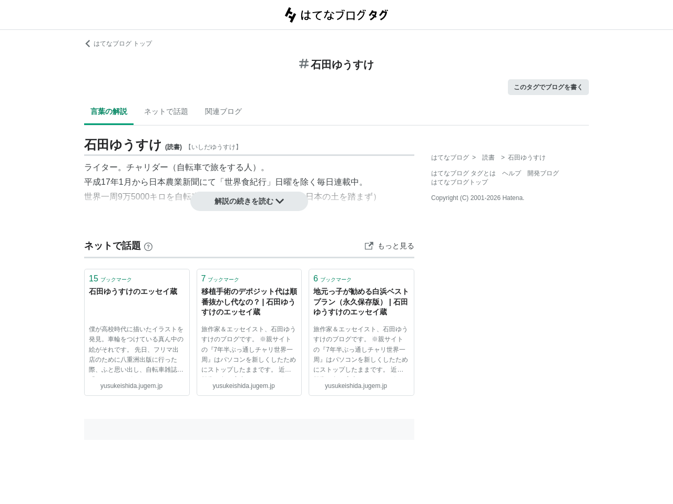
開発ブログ (543, 173)
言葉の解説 (108, 111)
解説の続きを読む (249, 201)
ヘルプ (511, 173)
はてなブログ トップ (118, 43)
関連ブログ (223, 111)
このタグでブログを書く (548, 87)
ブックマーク (110, 278)
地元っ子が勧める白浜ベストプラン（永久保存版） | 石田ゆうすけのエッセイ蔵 (361, 301)
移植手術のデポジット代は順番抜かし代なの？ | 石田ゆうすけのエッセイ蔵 (249, 301)
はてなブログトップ (459, 182)
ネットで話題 (166, 111)
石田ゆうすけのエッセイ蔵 (133, 291)
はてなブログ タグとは (463, 173)
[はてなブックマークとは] (148, 245)
